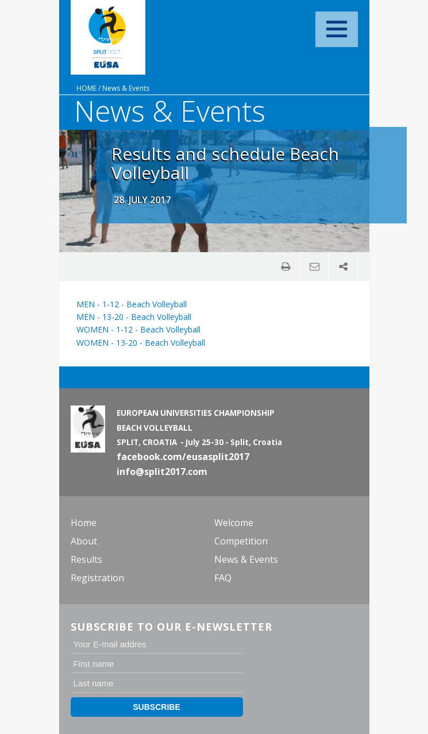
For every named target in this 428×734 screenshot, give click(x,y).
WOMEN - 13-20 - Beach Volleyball (140, 342)
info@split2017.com (162, 471)
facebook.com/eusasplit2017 (183, 456)
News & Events (125, 88)
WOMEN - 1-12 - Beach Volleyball (138, 329)
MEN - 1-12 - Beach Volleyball (131, 304)
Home (86, 88)
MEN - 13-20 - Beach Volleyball (133, 316)
